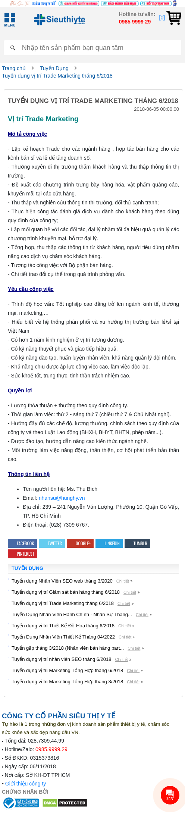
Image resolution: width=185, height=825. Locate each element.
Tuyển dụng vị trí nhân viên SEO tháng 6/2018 (62, 659)
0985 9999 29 (135, 22)
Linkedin (109, 543)
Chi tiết (122, 581)
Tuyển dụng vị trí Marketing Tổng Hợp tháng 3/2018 (67, 681)
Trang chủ (14, 68)
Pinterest (22, 553)
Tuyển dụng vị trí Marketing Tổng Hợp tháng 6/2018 (67, 670)
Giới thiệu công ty (25, 784)
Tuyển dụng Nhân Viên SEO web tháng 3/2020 (62, 581)
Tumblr (137, 543)
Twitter (52, 543)
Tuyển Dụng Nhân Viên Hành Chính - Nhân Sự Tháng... (72, 614)
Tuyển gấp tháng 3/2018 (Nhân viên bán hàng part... (68, 648)
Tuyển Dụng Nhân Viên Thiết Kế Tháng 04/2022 (63, 637)
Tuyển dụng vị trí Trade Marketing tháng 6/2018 (57, 76)
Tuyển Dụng (54, 68)
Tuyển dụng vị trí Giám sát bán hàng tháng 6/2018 (66, 592)
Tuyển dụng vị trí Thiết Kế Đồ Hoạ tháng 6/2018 (63, 625)
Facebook (22, 543)
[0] (170, 18)
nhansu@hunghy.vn (62, 498)
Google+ (80, 543)
